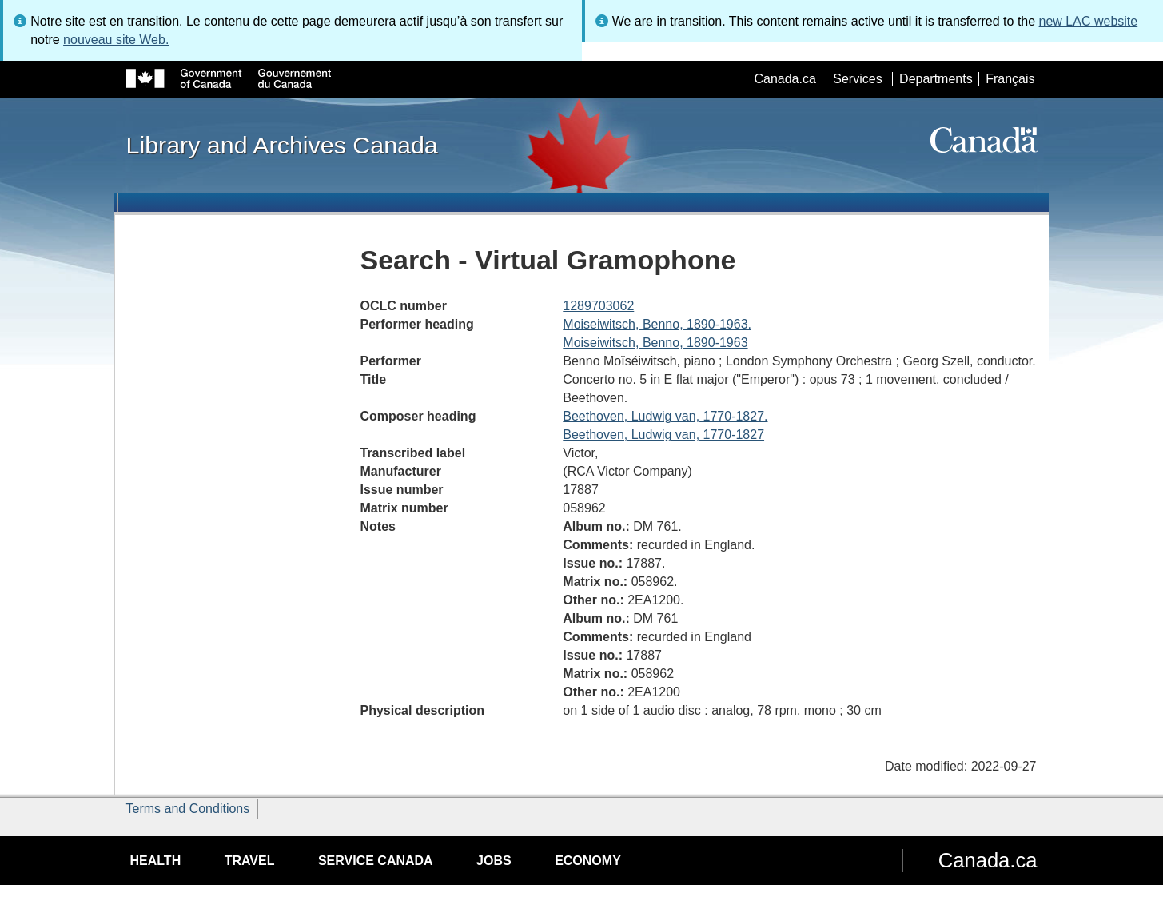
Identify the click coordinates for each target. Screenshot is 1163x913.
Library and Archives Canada (282, 144)
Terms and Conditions (188, 808)
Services (857, 79)
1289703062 (598, 306)
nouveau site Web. (116, 39)
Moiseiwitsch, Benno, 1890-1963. (657, 324)
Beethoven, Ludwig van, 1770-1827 (663, 434)
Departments (936, 79)
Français (1010, 79)
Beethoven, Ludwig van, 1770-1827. (665, 416)
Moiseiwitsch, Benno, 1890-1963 (655, 342)
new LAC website (1088, 21)
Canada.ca (784, 79)
